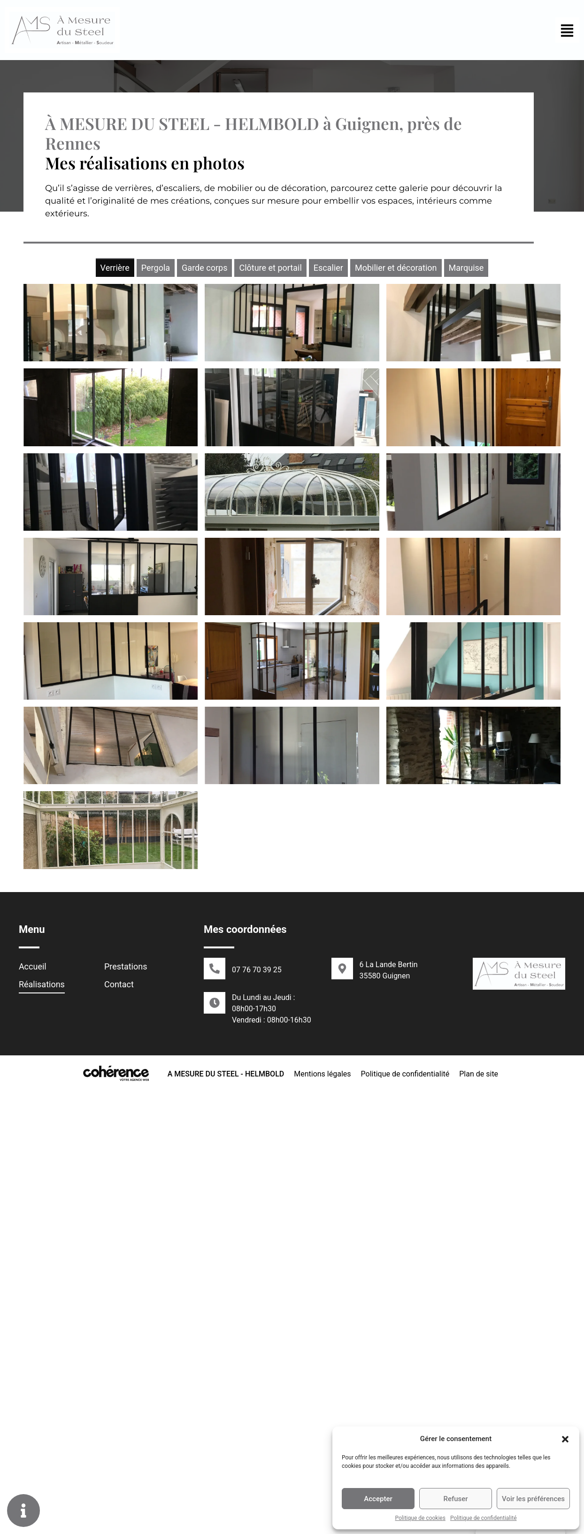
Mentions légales (321, 1516)
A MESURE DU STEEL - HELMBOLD (225, 1516)
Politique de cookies (420, 1518)
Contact (119, 1427)
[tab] (115, 267)
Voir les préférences (533, 1499)
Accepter (378, 1499)
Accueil (32, 1409)
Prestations (125, 1409)
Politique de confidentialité (483, 1518)
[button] (565, 1438)
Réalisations (42, 1427)
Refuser (455, 1499)
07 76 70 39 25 (257, 1412)
